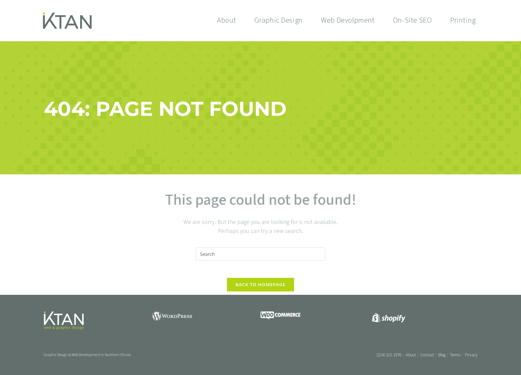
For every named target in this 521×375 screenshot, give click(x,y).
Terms (455, 355)
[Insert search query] (260, 254)
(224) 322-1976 (388, 355)
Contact (427, 355)
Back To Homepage (261, 287)
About (411, 355)
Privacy (471, 355)
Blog (442, 355)
